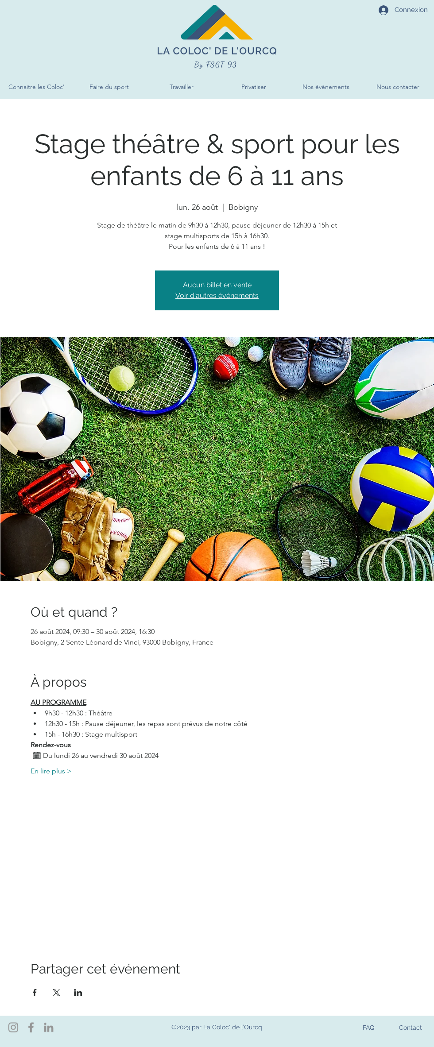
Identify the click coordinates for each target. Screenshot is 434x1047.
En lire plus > (51, 771)
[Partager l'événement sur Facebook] (35, 992)
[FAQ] (368, 1027)
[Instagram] (13, 1027)
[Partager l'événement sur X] (56, 992)
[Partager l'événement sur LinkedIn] (78, 992)
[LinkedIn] (48, 1027)
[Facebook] (31, 1027)
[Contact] (410, 1027)
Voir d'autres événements (217, 295)
